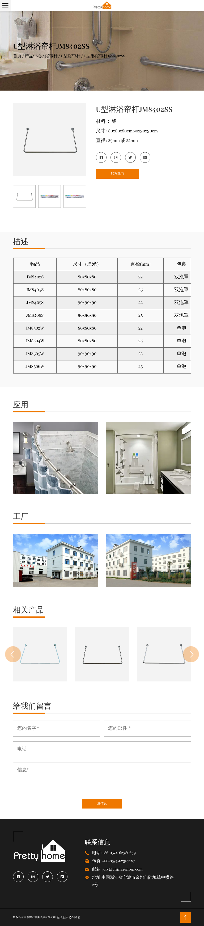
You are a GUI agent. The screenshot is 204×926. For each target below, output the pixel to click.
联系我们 (117, 174)
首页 (17, 56)
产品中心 (33, 56)
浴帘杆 (51, 56)
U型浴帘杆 (70, 56)
